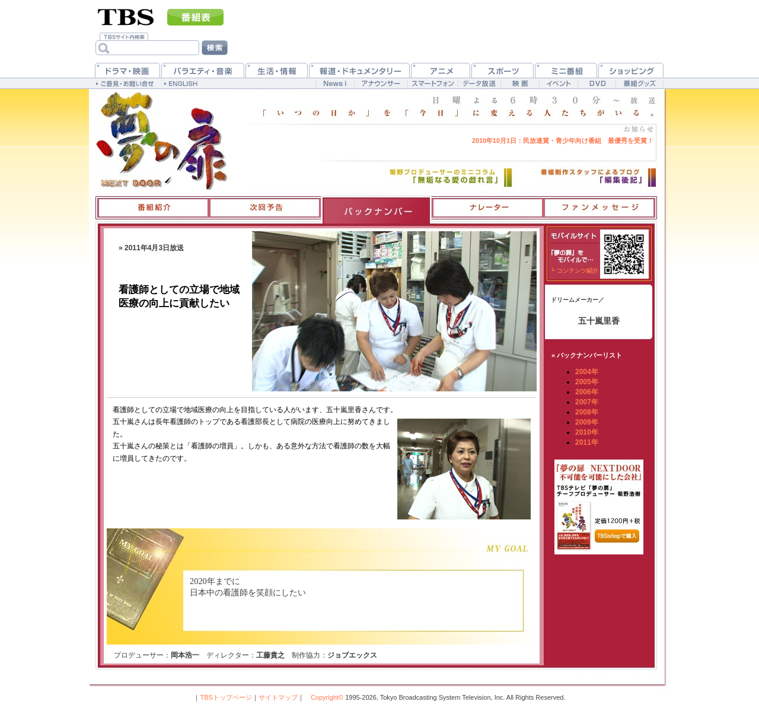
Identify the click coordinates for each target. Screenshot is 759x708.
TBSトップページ (225, 697)
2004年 (586, 372)
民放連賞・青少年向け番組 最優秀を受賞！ (562, 140)
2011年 (586, 442)
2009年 (586, 422)
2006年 (586, 392)
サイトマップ (278, 697)
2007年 (586, 402)
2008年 (586, 412)
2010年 (586, 432)
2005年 (586, 382)
